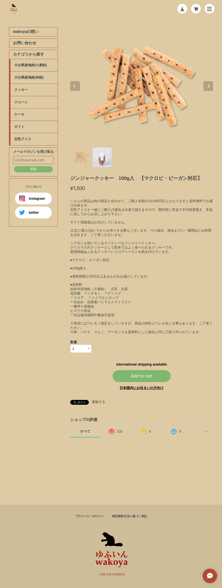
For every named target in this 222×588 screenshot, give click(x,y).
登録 (33, 169)
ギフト (19, 127)
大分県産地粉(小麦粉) (30, 65)
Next (208, 86)
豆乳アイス (22, 139)
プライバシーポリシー (89, 516)
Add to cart (141, 376)
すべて (85, 431)
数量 (73, 342)
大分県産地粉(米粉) (29, 77)
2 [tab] (102, 157)
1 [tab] (81, 157)
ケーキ (19, 114)
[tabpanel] (141, 86)
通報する (98, 402)
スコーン (21, 102)
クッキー (21, 90)
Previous (75, 86)
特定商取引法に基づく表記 (129, 516)
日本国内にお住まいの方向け (142, 388)
